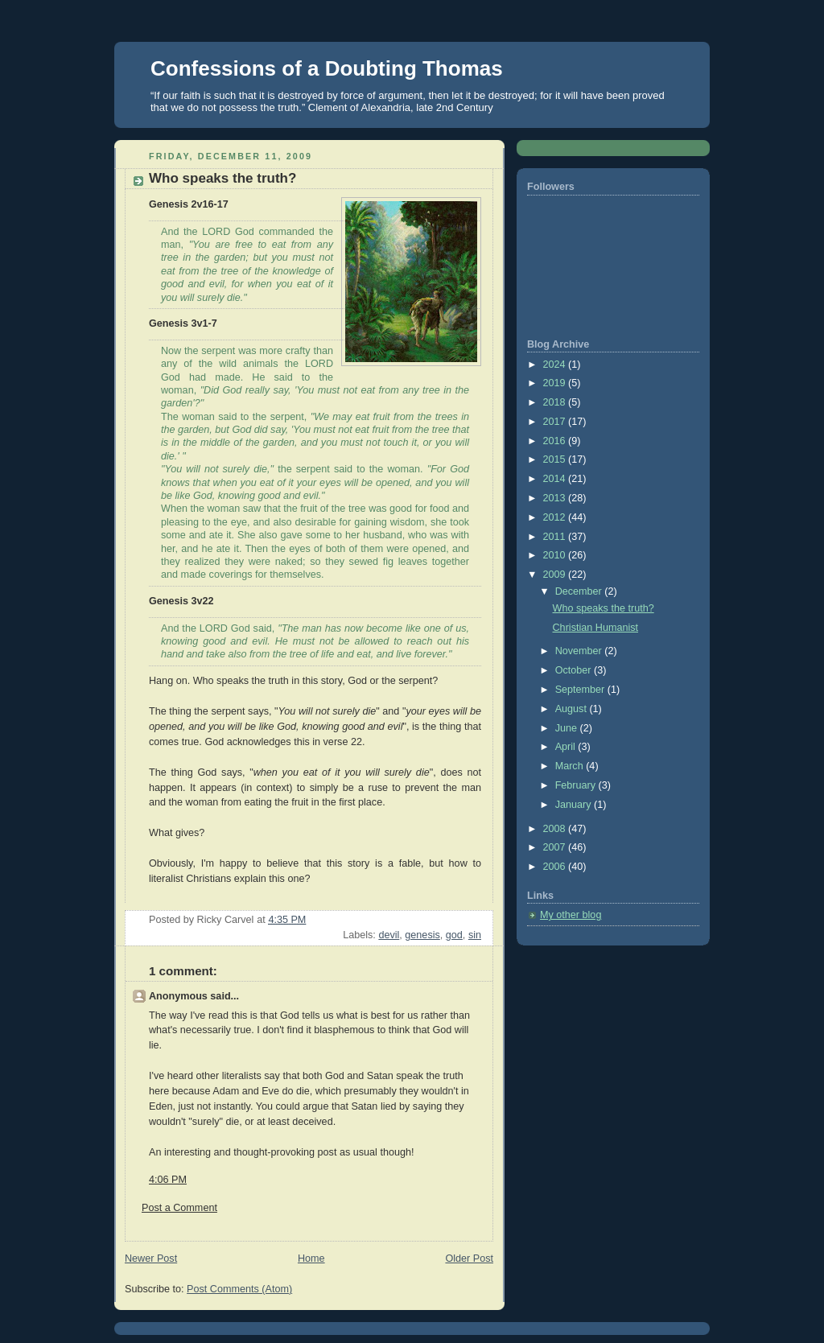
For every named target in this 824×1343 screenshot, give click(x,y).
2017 (556, 421)
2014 (556, 478)
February (577, 785)
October (574, 670)
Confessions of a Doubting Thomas (326, 68)
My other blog (570, 915)
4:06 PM (168, 1179)
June (567, 728)
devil (388, 935)
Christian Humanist (596, 627)
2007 (556, 847)
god (454, 935)
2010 (556, 555)
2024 (556, 364)
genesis (422, 935)
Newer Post (151, 1258)
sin (474, 935)
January (574, 804)
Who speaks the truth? (603, 608)
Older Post (469, 1258)
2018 (556, 402)
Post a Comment (179, 1207)
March (571, 766)
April (567, 746)
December (580, 591)
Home (311, 1258)
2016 (556, 441)
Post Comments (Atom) (239, 1289)
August (572, 709)
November (580, 651)
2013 (556, 498)
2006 (556, 866)
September (581, 689)
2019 (556, 383)
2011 (556, 536)
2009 (556, 574)
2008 (556, 828)
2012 (556, 517)
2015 (556, 459)
